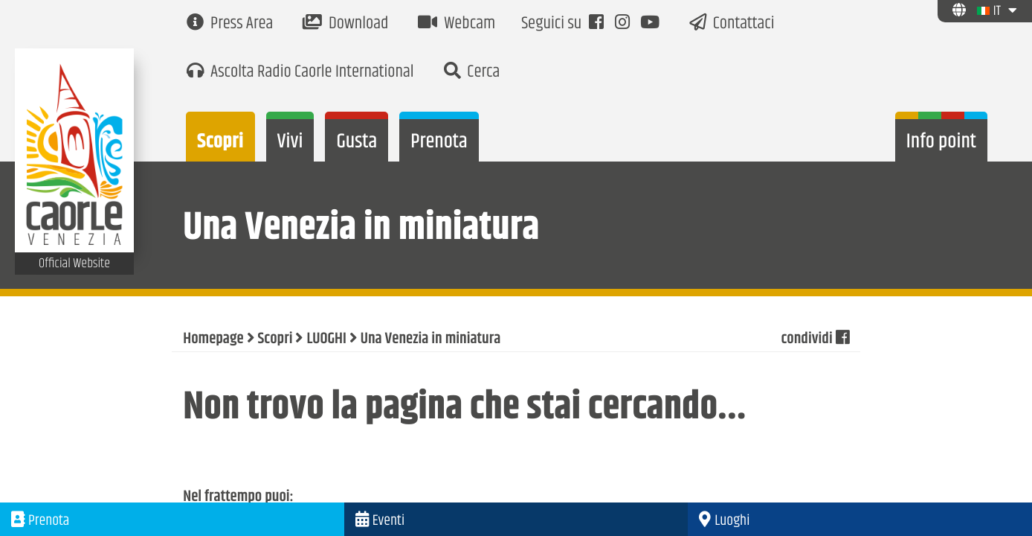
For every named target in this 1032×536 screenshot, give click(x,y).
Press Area (230, 24)
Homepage (213, 339)
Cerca (472, 73)
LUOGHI (326, 339)
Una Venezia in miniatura (430, 339)
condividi (814, 339)
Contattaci (732, 24)
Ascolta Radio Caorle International (300, 73)
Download (345, 24)
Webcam (456, 24)
